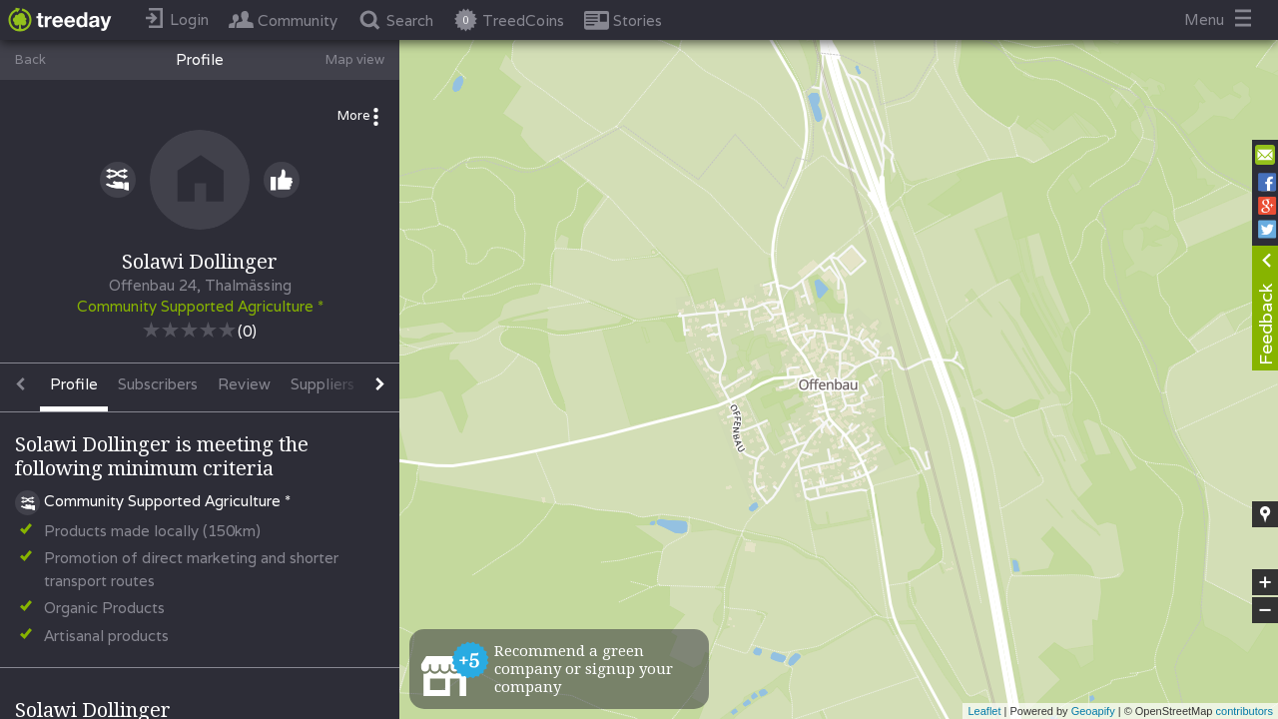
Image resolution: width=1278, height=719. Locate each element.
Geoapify (1093, 711)
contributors (1244, 711)
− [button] (1265, 610)
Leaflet (983, 711)
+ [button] (1265, 582)
